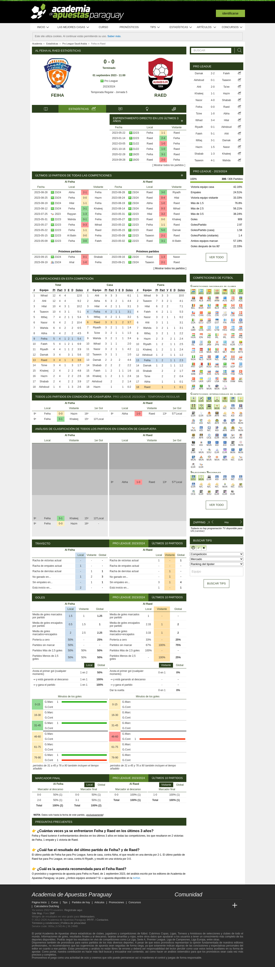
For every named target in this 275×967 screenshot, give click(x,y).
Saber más (114, 36)
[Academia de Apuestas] (210, 905)
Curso (103, 27)
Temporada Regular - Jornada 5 (109, 92)
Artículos (206, 27)
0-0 (85, 197)
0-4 (163, 197)
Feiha (57, 95)
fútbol (144, 933)
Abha (72, 192)
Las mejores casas (74, 27)
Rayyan (71, 213)
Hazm (98, 197)
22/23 (135, 132)
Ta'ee (44, 365)
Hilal (71, 203)
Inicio (43, 27)
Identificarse (230, 13)
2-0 (163, 159)
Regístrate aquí (73, 910)
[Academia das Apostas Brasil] (194, 905)
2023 (58, 213)
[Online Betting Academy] (202, 905)
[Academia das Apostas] (186, 905)
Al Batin (71, 235)
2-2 (212, 73)
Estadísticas (181, 27)
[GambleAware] (43, 963)
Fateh (98, 240)
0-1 (85, 219)
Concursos (232, 27)
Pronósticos (129, 27)
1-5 (212, 147)
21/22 (135, 143)
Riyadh (177, 192)
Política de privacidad (73, 923)
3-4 (212, 120)
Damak (177, 230)
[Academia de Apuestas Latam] (218, 905)
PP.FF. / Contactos (97, 919)
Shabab (98, 256)
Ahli (44, 300)
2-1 (85, 192)
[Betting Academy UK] (226, 905)
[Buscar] (238, 50)
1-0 (163, 143)
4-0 (212, 100)
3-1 (163, 154)
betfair (136, 878)
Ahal (71, 262)
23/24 (58, 192)
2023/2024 (109, 86)
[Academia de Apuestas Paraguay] (178, 905)
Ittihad (98, 224)
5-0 (163, 230)
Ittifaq (44, 317)
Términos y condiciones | (46, 923)
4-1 (212, 160)
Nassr (176, 256)
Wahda (72, 219)
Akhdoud (44, 386)
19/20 (135, 154)
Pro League (109, 80)
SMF (52, 913)
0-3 (85, 224)
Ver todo (216, 257)
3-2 (163, 213)
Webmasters (87, 916)
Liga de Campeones (178, 939)
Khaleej (98, 208)
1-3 (85, 213)
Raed (160, 95)
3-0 (85, 240)
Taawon (149, 235)
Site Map (37, 913)
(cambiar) (199, 531)
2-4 (163, 138)
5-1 (212, 133)
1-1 (163, 132)
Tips (155, 27)
